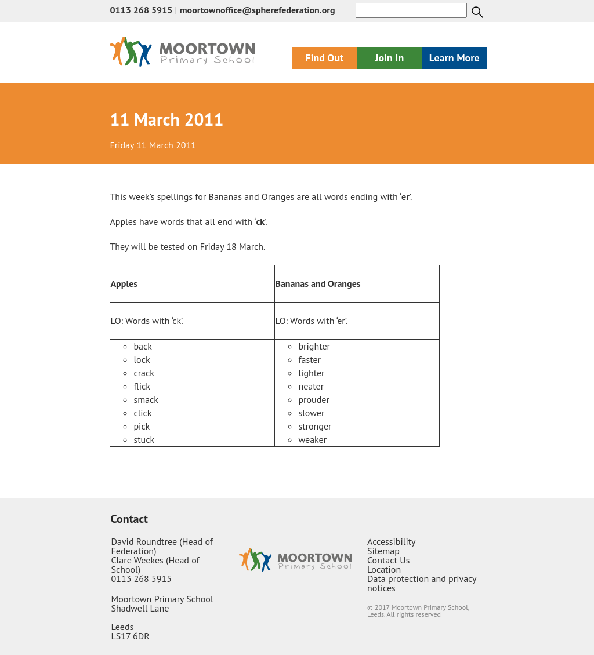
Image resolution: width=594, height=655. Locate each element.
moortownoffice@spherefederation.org (257, 10)
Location (384, 569)
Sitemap (383, 550)
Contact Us (388, 560)
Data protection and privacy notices (421, 583)
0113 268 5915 (141, 10)
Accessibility (391, 541)
